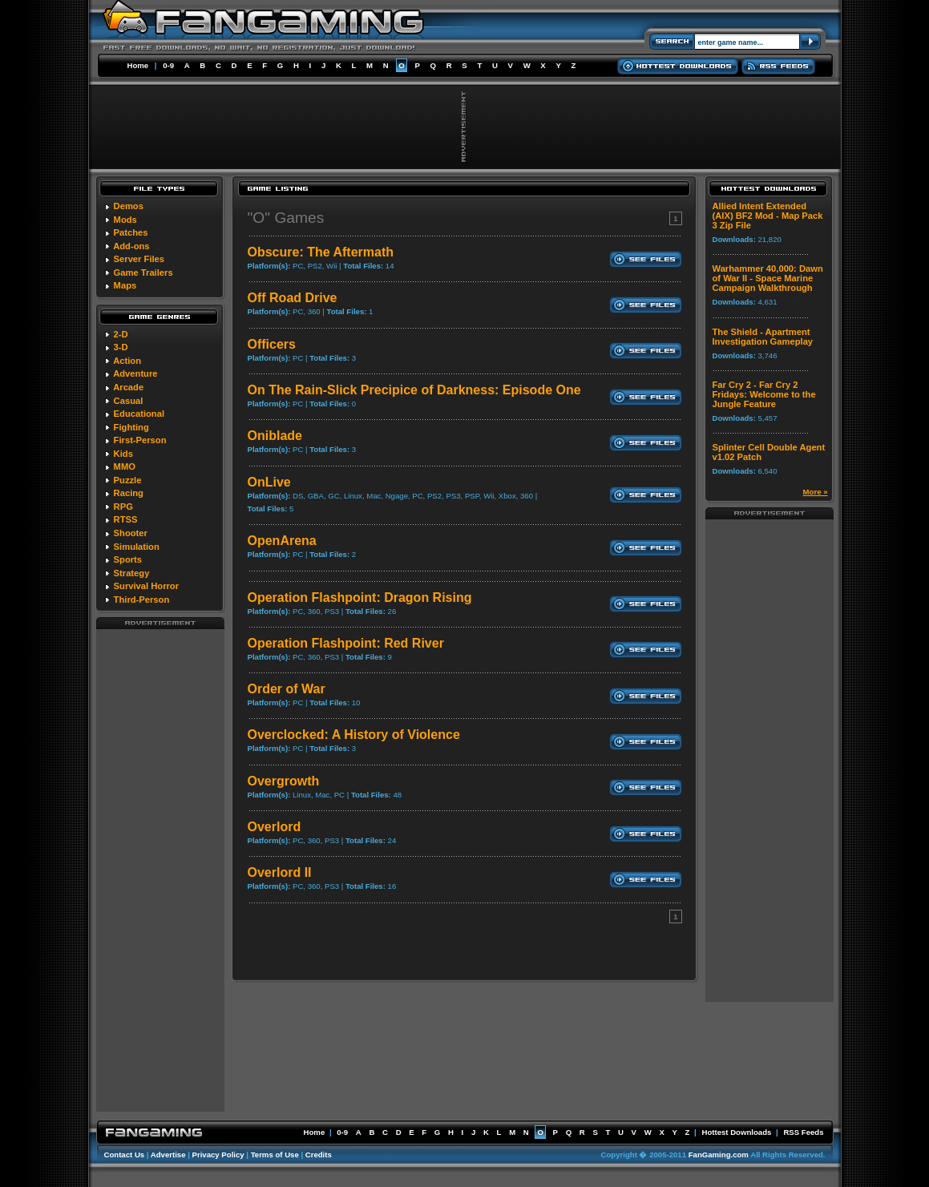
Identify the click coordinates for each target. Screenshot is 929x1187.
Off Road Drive (292, 298)
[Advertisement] (160, 869)
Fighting (131, 427)
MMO (124, 466)
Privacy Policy (218, 1154)
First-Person (140, 440)
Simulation (137, 546)
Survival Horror (146, 586)
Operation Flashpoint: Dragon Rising (360, 597)
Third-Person (142, 599)
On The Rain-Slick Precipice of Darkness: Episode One (414, 390)
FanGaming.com (719, 1154)
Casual (128, 401)
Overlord (274, 827)
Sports (128, 559)
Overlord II (280, 872)
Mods (125, 219)
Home (138, 65)
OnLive (269, 482)
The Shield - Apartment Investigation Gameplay (763, 336)
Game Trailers (143, 272)
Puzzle (128, 480)
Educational (139, 413)
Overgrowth (284, 781)
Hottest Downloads (736, 1132)
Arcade (128, 387)
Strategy (132, 573)
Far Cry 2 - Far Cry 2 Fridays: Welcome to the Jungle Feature (764, 394)
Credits (318, 1154)
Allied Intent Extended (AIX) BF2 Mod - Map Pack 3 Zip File (768, 215)
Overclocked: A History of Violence (354, 734)
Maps (125, 285)
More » (815, 491)
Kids (123, 453)
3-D (121, 347)
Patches (131, 232)
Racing (128, 493)
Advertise (168, 1154)
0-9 (168, 65)
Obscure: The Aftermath (321, 252)
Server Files (139, 259)
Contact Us (124, 1154)
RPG (123, 506)
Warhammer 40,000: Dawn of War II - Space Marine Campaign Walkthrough (768, 278)
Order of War (286, 689)
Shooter (130, 533)
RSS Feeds (803, 1132)
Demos (128, 206)
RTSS (126, 519)
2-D (121, 334)
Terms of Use (275, 1154)
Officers (272, 344)
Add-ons (131, 246)
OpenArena (282, 540)
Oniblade (275, 435)
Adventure (135, 373)
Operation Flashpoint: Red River (346, 643)
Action (127, 360)
